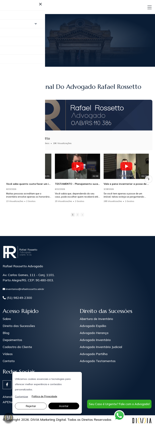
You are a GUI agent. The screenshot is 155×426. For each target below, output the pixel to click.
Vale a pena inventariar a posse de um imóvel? (126, 183)
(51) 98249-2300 (17, 298)
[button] (148, 179)
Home (7, 42)
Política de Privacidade (44, 396)
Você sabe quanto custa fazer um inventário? (28, 183)
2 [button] (77, 214)
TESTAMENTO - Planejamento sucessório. (77, 183)
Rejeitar (31, 406)
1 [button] (72, 214)
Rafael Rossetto (36, 138)
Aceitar (63, 406)
